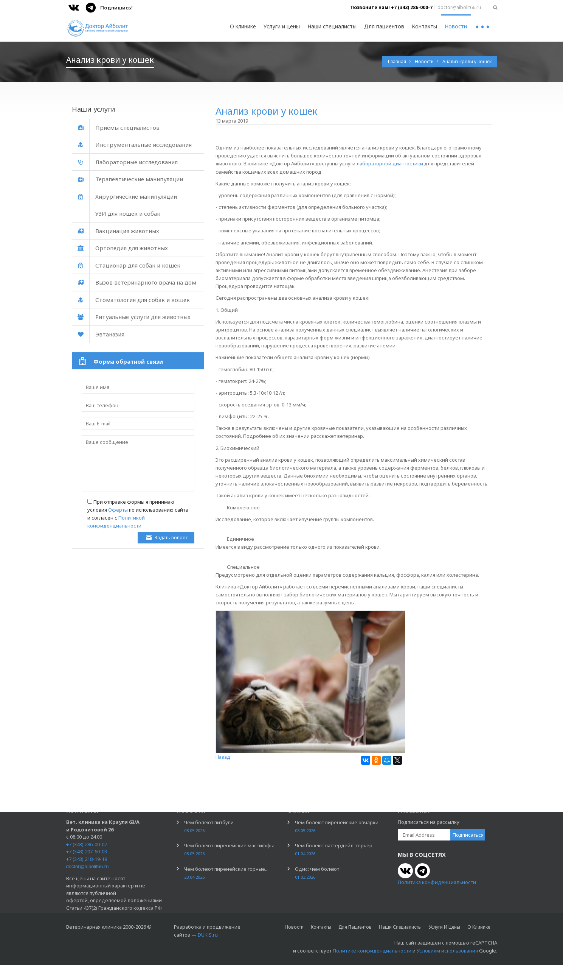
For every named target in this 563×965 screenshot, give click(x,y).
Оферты (118, 509)
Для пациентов (384, 26)
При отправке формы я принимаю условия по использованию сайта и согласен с (137, 513)
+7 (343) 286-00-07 (86, 844)
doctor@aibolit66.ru (87, 866)
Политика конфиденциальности (437, 882)
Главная (397, 61)
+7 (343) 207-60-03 (86, 851)
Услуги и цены (282, 26)
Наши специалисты (332, 26)
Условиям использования (447, 950)
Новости (456, 26)
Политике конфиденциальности (372, 950)
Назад (223, 756)
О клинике (243, 26)
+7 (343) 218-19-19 (86, 859)
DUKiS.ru (208, 934)
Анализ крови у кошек (467, 61)
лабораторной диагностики (390, 163)
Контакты (424, 26)
